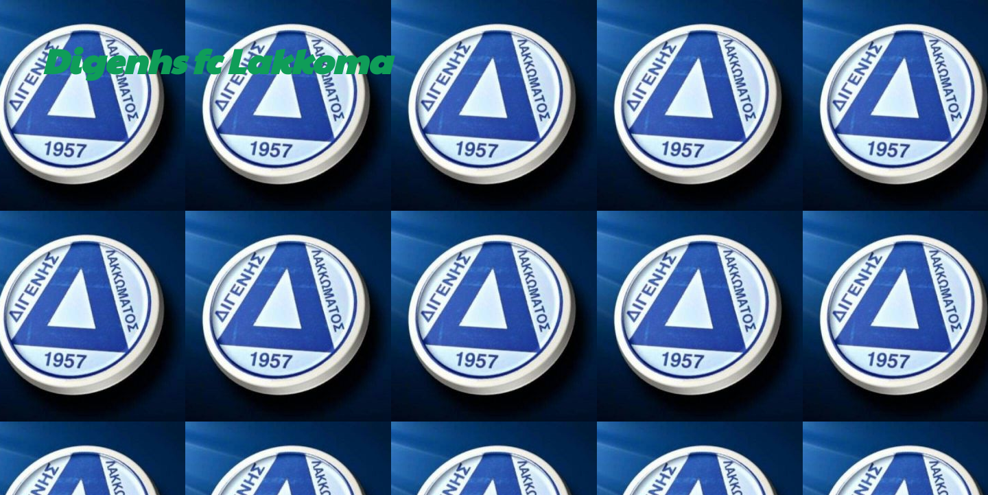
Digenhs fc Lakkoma (216, 60)
